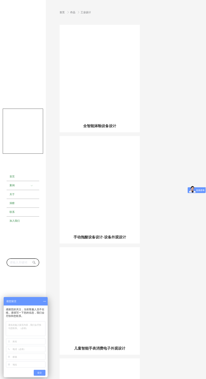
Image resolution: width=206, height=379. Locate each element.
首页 (62, 12)
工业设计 (86, 12)
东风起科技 (158, 375)
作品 (73, 12)
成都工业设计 (64, 366)
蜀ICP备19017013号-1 (175, 358)
